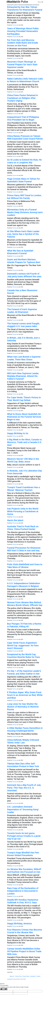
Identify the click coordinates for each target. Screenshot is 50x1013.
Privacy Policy (26, 976)
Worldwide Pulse (11, 2)
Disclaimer (33, 976)
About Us (12, 976)
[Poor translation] (5, 989)
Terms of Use (18, 976)
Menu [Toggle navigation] (40, 2)
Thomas (14, 25)
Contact (38, 976)
